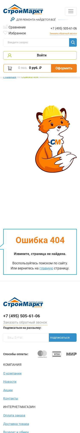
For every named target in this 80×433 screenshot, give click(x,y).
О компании (12, 373)
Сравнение (17, 27)
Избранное (17, 33)
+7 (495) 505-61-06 (64, 28)
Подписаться (60, 337)
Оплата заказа (14, 415)
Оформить (63, 68)
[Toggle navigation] (71, 11)
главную (46, 268)
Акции (8, 390)
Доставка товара (16, 424)
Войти (42, 55)
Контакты (10, 398)
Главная (9, 77)
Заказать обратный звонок (63, 33)
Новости (9, 382)
